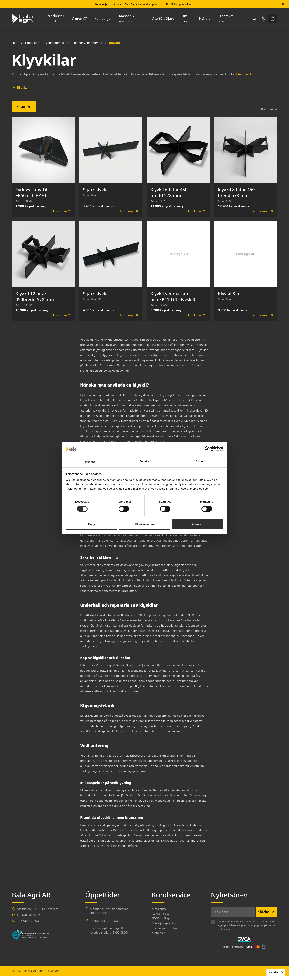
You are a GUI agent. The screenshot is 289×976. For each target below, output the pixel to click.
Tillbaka (19, 88)
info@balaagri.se (28, 915)
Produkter (32, 42)
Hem (15, 42)
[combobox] (275, 972)
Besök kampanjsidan (180, 4)
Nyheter (205, 18)
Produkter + (55, 18)
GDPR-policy (160, 918)
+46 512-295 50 (28, 921)
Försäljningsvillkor (164, 923)
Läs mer (244, 74)
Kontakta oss (226, 18)
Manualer (158, 933)
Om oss (184, 18)
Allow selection (144, 524)
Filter (24, 106)
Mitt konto (159, 909)
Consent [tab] (89, 461)
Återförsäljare (163, 18)
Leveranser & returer (166, 928)
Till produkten (61, 211)
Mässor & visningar (126, 18)
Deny (91, 524)
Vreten (79, 18)
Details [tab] (144, 461)
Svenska (273, 972)
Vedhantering (55, 42)
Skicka (266, 911)
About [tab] (200, 461)
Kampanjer (103, 18)
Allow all (197, 524)
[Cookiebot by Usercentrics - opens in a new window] (207, 449)
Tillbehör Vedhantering (86, 42)
